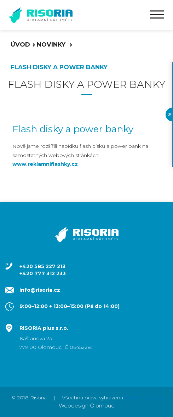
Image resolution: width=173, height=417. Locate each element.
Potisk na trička (143, 397)
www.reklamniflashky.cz (45, 164)
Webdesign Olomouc (86, 405)
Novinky (52, 44)
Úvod (20, 44)
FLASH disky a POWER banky (59, 67)
